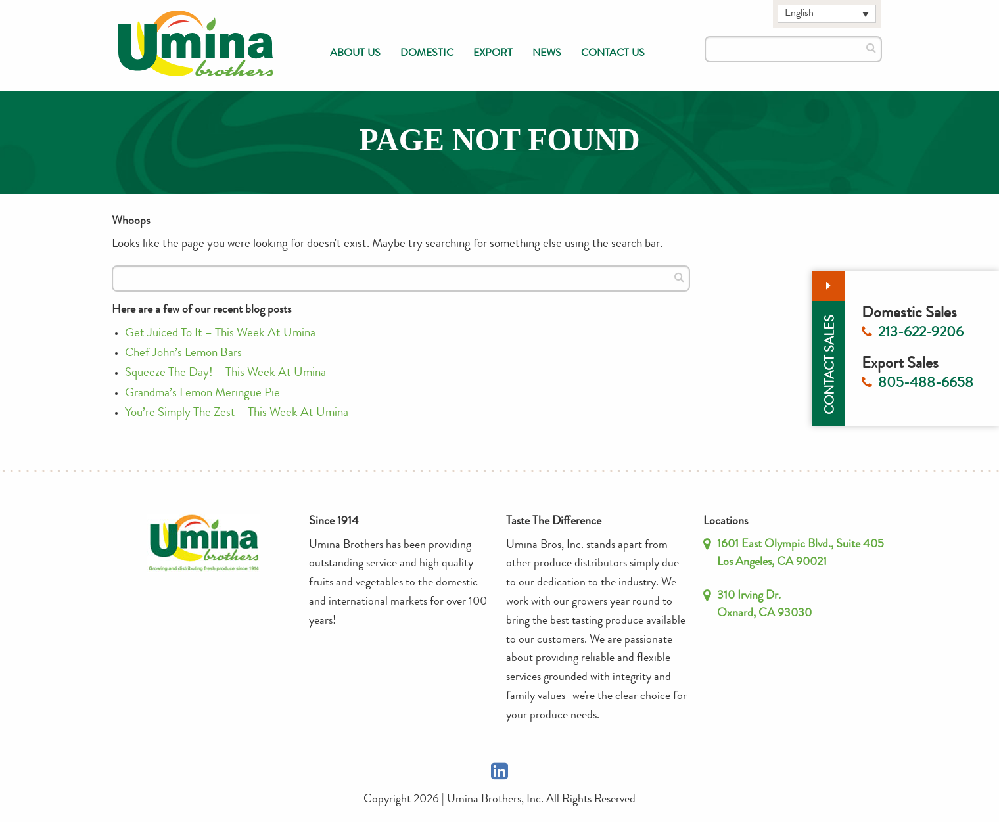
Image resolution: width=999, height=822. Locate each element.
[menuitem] (355, 54)
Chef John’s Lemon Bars (183, 354)
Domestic (426, 54)
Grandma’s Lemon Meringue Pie (202, 394)
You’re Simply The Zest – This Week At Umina (236, 413)
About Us (355, 54)
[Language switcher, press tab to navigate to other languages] (827, 14)
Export (493, 54)
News (546, 54)
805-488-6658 (925, 384)
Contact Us (613, 54)
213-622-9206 (921, 334)
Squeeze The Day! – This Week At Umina (225, 373)
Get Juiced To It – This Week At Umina (220, 334)
